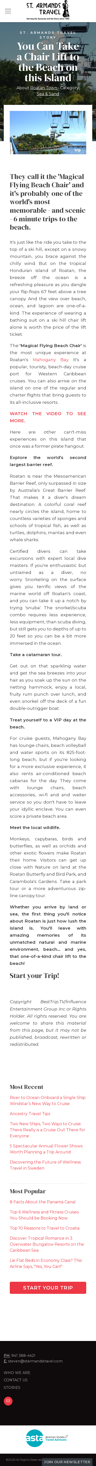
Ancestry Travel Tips (30, 1113)
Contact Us (16, 1380)
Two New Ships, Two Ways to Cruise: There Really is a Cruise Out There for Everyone (47, 1129)
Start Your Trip (48, 1288)
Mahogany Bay (50, 359)
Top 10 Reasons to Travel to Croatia (44, 1228)
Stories (12, 1387)
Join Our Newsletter (67, 1462)
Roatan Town (43, 87)
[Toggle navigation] (8, 11)
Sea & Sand (48, 93)
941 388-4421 (23, 1355)
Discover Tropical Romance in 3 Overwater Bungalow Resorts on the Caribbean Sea (47, 1244)
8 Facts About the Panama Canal (43, 1202)
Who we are (17, 1372)
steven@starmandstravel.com (35, 1361)
